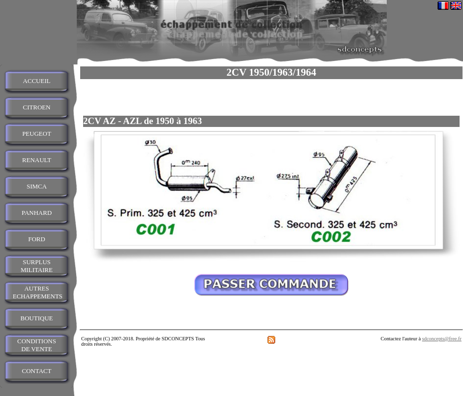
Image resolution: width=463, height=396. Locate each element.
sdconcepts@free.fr (442, 338)
